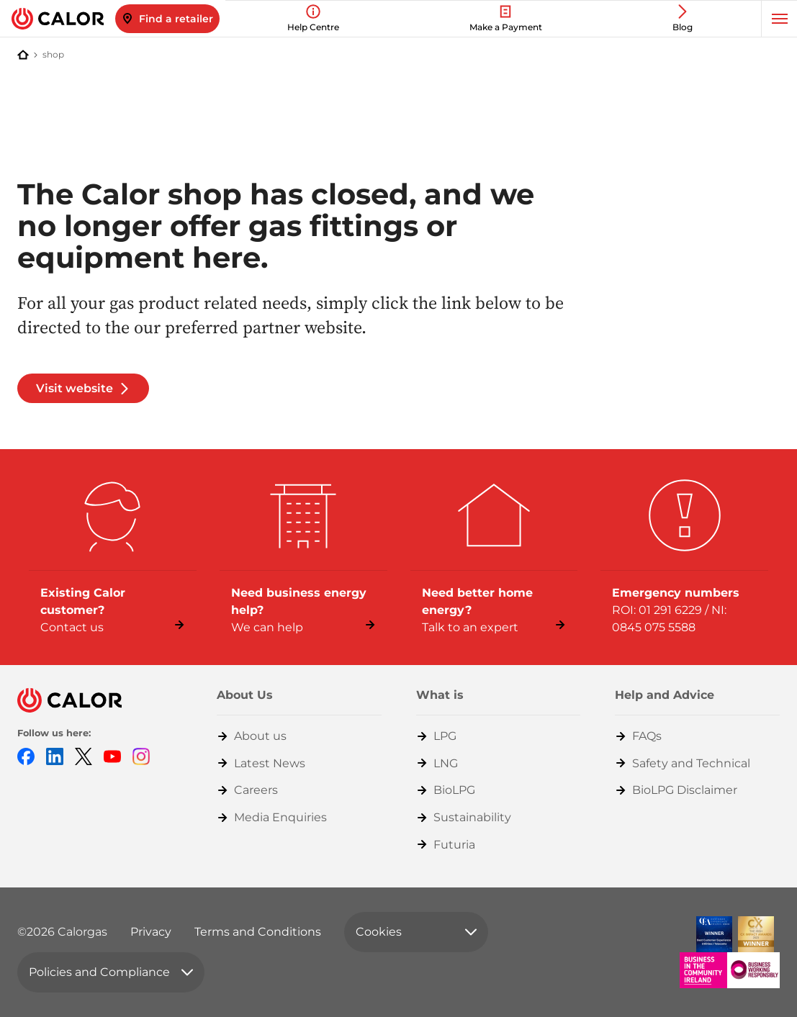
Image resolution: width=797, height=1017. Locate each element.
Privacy (150, 932)
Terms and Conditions (257, 932)
